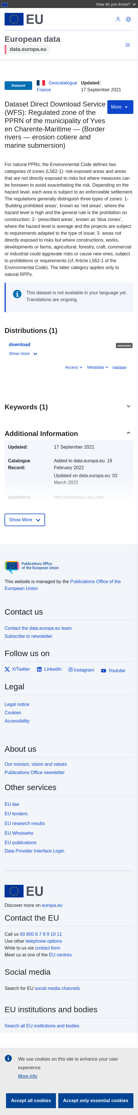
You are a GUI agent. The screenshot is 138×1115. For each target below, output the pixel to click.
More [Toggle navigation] (120, 107)
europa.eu (52, 905)
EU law (12, 804)
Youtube (113, 670)
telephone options (44, 941)
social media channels (57, 988)
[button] (116, 4)
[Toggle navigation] (126, 46)
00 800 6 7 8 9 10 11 (41, 934)
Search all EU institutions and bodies (42, 1025)
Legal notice (17, 704)
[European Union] (67, 891)
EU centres (60, 954)
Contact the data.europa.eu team (38, 628)
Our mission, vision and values (36, 764)
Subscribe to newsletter (28, 636)
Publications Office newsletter (35, 772)
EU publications (20, 842)
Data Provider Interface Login (34, 850)
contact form (47, 948)
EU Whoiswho (19, 833)
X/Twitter (17, 669)
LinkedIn (49, 669)
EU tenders (16, 813)
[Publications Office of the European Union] (67, 563)
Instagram (81, 669)
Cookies (13, 712)
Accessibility (17, 721)
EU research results (25, 823)
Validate (119, 367)
